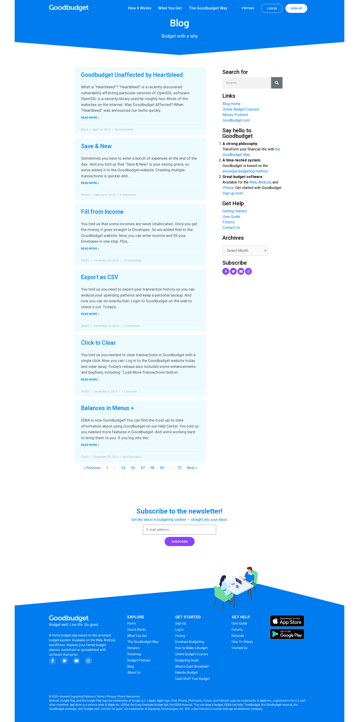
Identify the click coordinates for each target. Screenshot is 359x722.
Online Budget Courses (241, 109)
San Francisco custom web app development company (227, 709)
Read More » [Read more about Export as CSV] (90, 314)
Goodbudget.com (236, 120)
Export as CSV (99, 277)
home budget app (65, 635)
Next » (192, 468)
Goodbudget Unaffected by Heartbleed (132, 75)
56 (133, 468)
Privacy (111, 696)
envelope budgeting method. (245, 171)
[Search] (277, 83)
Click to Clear (98, 342)
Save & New (96, 146)
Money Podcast (235, 115)
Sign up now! (233, 193)
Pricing (248, 8)
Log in (272, 8)
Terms (101, 696)
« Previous (92, 468)
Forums (229, 222)
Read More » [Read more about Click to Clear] (90, 379)
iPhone (228, 188)
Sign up (296, 8)
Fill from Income (102, 211)
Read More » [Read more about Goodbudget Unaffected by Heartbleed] (90, 117)
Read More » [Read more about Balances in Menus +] (90, 445)
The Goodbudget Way (208, 8)
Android (264, 182)
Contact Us (231, 227)
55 (123, 468)
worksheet (69, 650)
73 (179, 468)
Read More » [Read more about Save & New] (90, 183)
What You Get (170, 8)
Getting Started (235, 211)
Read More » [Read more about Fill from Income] (90, 248)
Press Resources (129, 696)
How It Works (139, 8)
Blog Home (231, 104)
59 (162, 468)
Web (253, 182)
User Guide (231, 216)
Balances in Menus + (107, 408)
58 (152, 468)
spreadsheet (90, 650)
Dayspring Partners (83, 696)
